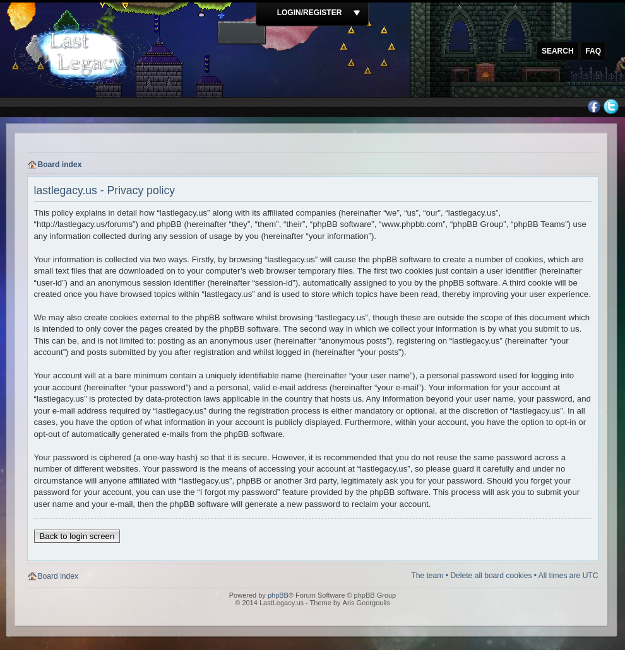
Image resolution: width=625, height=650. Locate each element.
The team (427, 575)
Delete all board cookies (491, 575)
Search (558, 51)
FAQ (593, 51)
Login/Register (309, 12)
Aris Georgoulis (366, 602)
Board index (60, 164)
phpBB (278, 595)
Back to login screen (77, 536)
